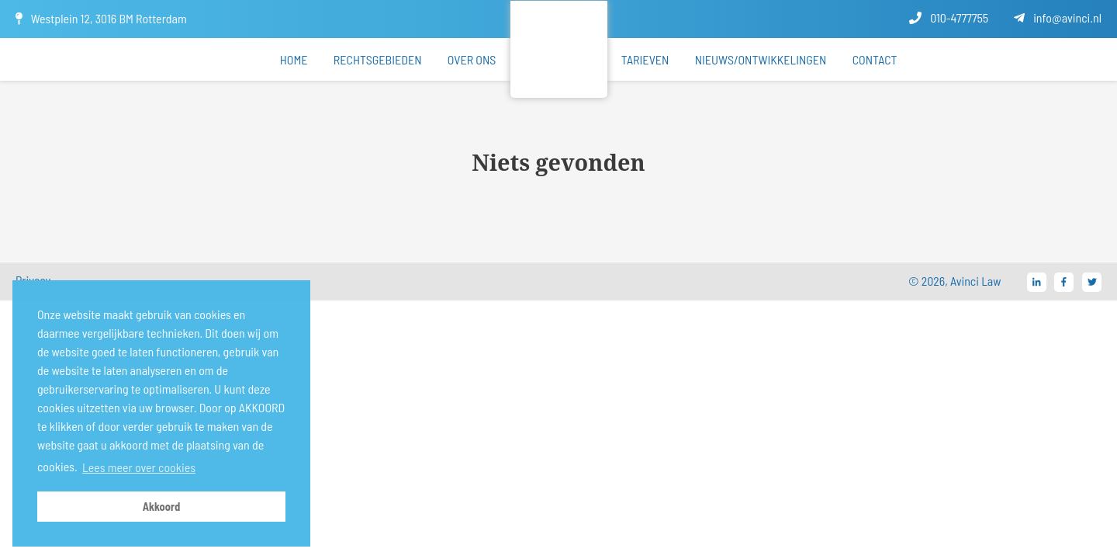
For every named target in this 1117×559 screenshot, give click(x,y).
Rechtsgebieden (378, 59)
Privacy (33, 280)
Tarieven (645, 59)
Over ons (472, 59)
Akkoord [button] (162, 506)
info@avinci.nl (1057, 17)
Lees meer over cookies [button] (138, 467)
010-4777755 (948, 17)
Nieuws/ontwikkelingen (761, 59)
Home (294, 59)
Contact (874, 59)
